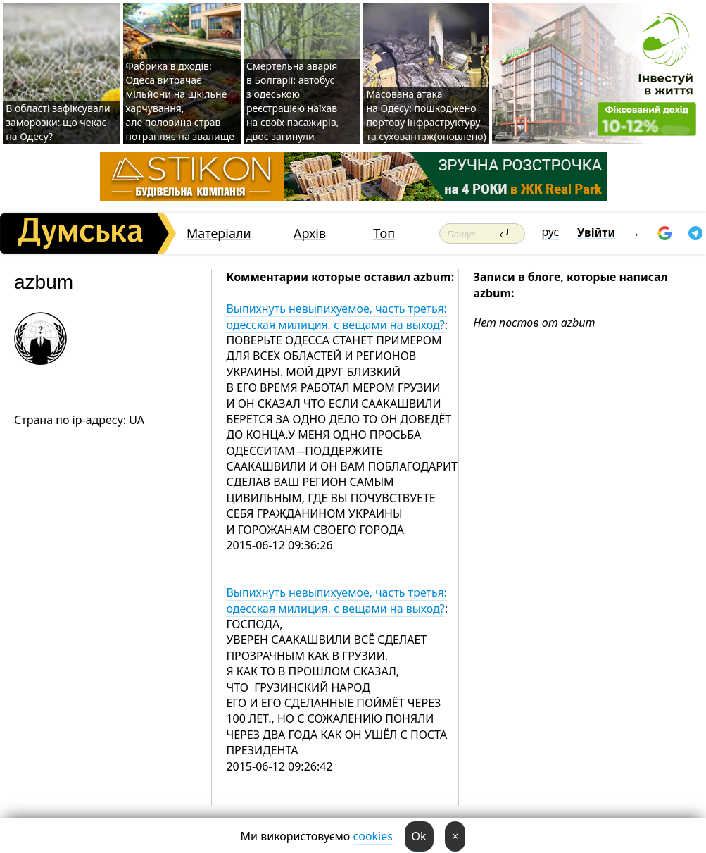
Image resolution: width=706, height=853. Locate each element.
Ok (419, 836)
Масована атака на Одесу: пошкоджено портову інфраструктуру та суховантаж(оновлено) (426, 115)
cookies (373, 836)
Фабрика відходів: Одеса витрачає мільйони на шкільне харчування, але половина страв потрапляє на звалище (180, 101)
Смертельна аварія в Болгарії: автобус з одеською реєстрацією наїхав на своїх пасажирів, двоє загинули (292, 101)
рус (551, 231)
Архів (310, 233)
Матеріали (219, 233)
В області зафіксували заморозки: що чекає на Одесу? (58, 122)
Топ (384, 233)
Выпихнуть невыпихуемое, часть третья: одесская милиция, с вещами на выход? (336, 316)
